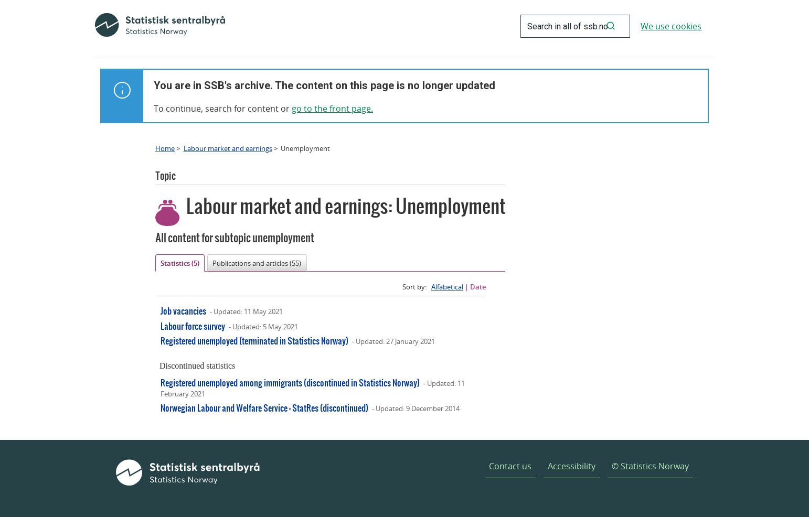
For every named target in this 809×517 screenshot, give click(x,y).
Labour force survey (193, 326)
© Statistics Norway (650, 466)
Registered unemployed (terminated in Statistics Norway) (254, 341)
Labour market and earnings (228, 148)
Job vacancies (183, 311)
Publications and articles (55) (256, 263)
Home (165, 148)
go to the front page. (332, 108)
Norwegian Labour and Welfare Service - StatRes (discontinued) (264, 408)
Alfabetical (447, 287)
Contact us (510, 466)
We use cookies (671, 26)
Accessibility (571, 466)
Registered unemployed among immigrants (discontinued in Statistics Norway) (290, 382)
